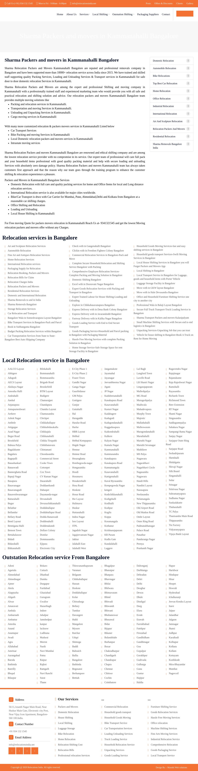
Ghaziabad (45, 592)
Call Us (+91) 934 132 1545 (19, 3)
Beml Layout (14, 521)
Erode (139, 615)
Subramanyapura (177, 493)
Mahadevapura (144, 409)
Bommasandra (47, 378)
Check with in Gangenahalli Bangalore (91, 246)
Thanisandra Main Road (181, 516)
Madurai (44, 637)
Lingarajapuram (144, 387)
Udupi (75, 637)
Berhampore (78, 673)
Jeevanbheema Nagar (114, 382)
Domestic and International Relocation (27, 295)
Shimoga (76, 642)
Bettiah (75, 678)
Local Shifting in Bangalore (150, 270)
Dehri (139, 579)
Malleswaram (143, 427)
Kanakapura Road (113, 400)
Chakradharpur (111, 651)
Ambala (12, 610)
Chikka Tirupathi (48, 440)
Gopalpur (141, 651)
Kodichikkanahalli (113, 494)
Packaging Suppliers (148, 14)
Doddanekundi (47, 485)
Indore (43, 610)
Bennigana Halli (16, 526)
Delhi (139, 583)
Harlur (75, 427)
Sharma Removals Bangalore (22, 304)
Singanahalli (175, 475)
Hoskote (76, 490)
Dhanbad (44, 574)
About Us (71, 14)
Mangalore (77, 624)
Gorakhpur (142, 655)
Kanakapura (110, 458)
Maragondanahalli (146, 431)
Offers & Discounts (163, 3)
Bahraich (76, 651)
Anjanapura (13, 404)
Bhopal (11, 673)
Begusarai (77, 669)
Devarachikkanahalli (50, 503)
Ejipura (43, 543)
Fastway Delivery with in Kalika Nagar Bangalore (97, 318)
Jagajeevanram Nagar (83, 534)
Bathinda (12, 664)
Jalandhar (173, 615)
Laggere (108, 548)
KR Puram (109, 534)
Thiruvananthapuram (82, 565)
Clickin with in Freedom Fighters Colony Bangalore (98, 250)
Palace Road (143, 530)
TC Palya (173, 511)
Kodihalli (109, 503)
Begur (11, 503)
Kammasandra (111, 454)
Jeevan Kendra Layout (180, 601)
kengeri (108, 490)
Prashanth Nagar (145, 548)
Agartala (12, 570)
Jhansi (172, 628)
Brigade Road (47, 382)
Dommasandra (47, 539)
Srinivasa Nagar (177, 489)
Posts (148, 3)
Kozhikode (174, 660)
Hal (74, 413)
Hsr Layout (77, 499)
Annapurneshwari (16, 409)
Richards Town (176, 395)
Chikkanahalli (47, 436)
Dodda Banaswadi (49, 517)
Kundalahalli (110, 543)
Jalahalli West (79, 548)
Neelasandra (143, 494)
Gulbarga (141, 664)
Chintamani (46, 449)
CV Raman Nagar (49, 476)
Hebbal (75, 436)
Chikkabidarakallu (49, 427)
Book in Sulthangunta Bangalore (24, 327)
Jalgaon (172, 619)
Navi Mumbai (47, 651)
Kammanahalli (111, 449)
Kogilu (107, 512)
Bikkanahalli (14, 548)
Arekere (12, 413)
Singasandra (175, 418)
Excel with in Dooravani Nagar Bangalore (93, 284)
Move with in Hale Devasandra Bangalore (157, 292)
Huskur (76, 508)
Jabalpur (44, 615)
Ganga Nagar (78, 387)
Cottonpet (45, 467)
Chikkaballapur (47, 422)
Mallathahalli (143, 422)
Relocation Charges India (20, 282)
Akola (11, 588)
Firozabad (141, 633)
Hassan (75, 583)
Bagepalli (12, 458)
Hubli (75, 619)
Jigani (107, 387)
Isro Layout (78, 521)
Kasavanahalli (111, 404)
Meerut (43, 642)
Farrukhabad (143, 624)
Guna (139, 669)
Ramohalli (174, 387)
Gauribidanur (78, 391)
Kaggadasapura (112, 427)
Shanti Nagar (175, 413)
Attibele (12, 422)
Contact (166, 14)
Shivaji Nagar (176, 466)
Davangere (77, 615)
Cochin (108, 678)
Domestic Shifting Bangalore (86, 279)
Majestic (141, 418)
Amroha (12, 624)
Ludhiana (44, 633)
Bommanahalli (47, 373)
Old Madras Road (145, 512)
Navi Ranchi (46, 673)
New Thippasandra (146, 503)
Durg (139, 606)
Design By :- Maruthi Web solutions (171, 767)
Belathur (12, 508)
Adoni (11, 565)
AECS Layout (15, 382)
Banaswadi (13, 467)
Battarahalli (13, 499)
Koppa (107, 517)
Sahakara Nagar (177, 427)
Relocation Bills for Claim (21, 277)
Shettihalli (174, 457)
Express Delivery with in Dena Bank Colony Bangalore (99, 309)
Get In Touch (184, 13)
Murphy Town (144, 413)
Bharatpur (109, 570)
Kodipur (108, 508)
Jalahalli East (78, 543)
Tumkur (76, 610)
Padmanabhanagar (146, 526)
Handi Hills (142, 481)
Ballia (75, 655)
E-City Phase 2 (79, 373)
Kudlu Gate (110, 539)
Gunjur (75, 404)
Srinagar (173, 484)
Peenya (140, 543)
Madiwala (141, 404)
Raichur (76, 633)
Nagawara (142, 458)
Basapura (12, 481)
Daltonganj (142, 565)
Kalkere (108, 436)
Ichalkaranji (175, 597)
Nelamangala (143, 499)
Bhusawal (109, 619)
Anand (11, 628)
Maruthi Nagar (144, 440)
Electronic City (47, 548)
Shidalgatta (174, 462)
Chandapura (46, 404)
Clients (179, 3)
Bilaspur (12, 678)
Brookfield (13, 440)
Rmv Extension (176, 404)
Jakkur (75, 539)
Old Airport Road (145, 508)
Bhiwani (108, 610)
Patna (42, 655)
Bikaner (108, 633)
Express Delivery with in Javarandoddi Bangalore (97, 314)
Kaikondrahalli (111, 431)
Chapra (108, 664)
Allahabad (13, 646)
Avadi (11, 637)
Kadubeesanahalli (113, 395)
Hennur (76, 449)
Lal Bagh (141, 369)
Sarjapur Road (176, 449)
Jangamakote (110, 369)
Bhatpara (108, 574)
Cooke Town (46, 463)
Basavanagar (14, 485)
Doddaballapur (47, 508)
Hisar (171, 579)
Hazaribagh (45, 606)
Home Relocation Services (21, 259)
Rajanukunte (175, 378)
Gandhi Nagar (79, 382)
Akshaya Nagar (15, 387)
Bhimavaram (110, 592)
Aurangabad (14, 655)
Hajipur (140, 678)
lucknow (44, 628)
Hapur (172, 565)
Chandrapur (110, 660)
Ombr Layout (143, 517)
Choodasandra (47, 454)
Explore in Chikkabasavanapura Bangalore (93, 305)
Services (84, 14)
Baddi (75, 646)
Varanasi (76, 570)
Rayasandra (175, 391)
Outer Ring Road (145, 521)
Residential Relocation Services (23, 291)
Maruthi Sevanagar (146, 445)
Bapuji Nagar (14, 476)
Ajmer (11, 583)
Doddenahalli (46, 521)
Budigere (44, 395)
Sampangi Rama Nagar (180, 431)
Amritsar (12, 651)
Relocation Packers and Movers (23, 286)
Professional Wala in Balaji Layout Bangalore (159, 305)
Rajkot (43, 664)
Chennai (108, 669)
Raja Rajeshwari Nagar (180, 382)
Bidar (107, 624)
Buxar (107, 646)
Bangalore (77, 660)
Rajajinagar (174, 373)
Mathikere (142, 449)
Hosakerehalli (79, 481)
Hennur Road (79, 454)
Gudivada (141, 660)
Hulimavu (77, 503)
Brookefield (46, 387)
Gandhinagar (143, 642)
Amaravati (13, 606)
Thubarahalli (175, 507)
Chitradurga (78, 601)
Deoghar (141, 588)
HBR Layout (78, 431)
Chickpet (44, 418)
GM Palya (77, 395)
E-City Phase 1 (79, 369)
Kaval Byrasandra (113, 481)
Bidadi (11, 539)
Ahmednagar (14, 579)
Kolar (75, 597)
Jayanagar (109, 378)
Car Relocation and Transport (22, 313)
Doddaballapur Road (50, 512)
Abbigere (12, 373)
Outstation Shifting (123, 14)
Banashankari (14, 463)
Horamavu (77, 476)
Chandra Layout (48, 409)
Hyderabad (174, 592)
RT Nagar (174, 409)
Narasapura (142, 490)
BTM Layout (46, 391)
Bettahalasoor (14, 534)
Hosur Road (78, 494)
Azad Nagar (14, 431)
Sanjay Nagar (175, 436)
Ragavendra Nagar (178, 369)
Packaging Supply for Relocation (24, 268)
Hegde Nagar (78, 445)
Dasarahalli (45, 481)
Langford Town (144, 373)
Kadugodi (109, 418)
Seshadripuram (176, 453)
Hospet (172, 583)
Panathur (141, 534)
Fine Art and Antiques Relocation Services (29, 255)
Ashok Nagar (14, 418)
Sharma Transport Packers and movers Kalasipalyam (163, 317)
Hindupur (173, 574)
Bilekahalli (45, 369)
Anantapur (13, 633)
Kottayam (174, 655)
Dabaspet (44, 490)
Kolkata (173, 646)
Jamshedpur (46, 619)
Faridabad (45, 588)
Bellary (76, 606)
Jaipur (172, 610)
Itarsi (171, 606)
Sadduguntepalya (177, 422)
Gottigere (77, 400)
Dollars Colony (47, 530)
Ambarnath (13, 615)
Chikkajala (45, 431)
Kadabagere (110, 413)
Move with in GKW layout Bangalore (155, 288)
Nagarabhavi (143, 463)
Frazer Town (78, 378)
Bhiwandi (109, 606)
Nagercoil (174, 673)
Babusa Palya (14, 445)
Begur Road (14, 436)
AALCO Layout (16, 369)
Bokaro (43, 565)
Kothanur (109, 526)
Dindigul (141, 601)
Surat (42, 678)
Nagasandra (142, 472)
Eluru (139, 610)
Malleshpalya (143, 391)
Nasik (43, 646)
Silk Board (174, 471)
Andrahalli (13, 395)
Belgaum (76, 574)
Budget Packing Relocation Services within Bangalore (35, 331)
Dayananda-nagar (48, 494)
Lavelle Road (143, 378)
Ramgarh (44, 669)
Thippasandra (175, 520)
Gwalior (44, 601)
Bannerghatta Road (17, 472)
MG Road (141, 395)
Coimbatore (110, 682)
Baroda (11, 660)
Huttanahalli (78, 512)
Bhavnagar (109, 579)
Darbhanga (142, 570)
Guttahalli (77, 409)
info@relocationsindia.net (83, 3)
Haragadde (77, 418)
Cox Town (45, 472)
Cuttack (44, 570)
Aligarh (11, 597)
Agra (10, 642)
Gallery (189, 3)
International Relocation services (24, 264)
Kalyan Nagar (111, 440)
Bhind (107, 597)
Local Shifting (101, 14)
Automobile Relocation (19, 250)
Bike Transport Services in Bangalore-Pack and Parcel (34, 322)
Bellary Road (14, 517)
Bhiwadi (108, 601)
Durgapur (44, 583)
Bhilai (107, 583)
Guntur (140, 673)
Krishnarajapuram (113, 530)
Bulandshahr (110, 637)
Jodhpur (173, 633)
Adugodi (12, 378)
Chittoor (108, 673)
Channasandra (47, 413)
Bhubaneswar (111, 615)
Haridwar (173, 570)
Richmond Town (177, 400)
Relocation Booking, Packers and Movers (28, 273)
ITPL (74, 526)
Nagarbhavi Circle (146, 467)
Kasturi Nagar (111, 409)
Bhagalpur (109, 565)
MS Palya (141, 454)
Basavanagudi (15, 490)
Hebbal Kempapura (82, 440)
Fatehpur (141, 628)
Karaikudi (174, 637)
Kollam (172, 651)
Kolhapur (173, 642)
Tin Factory (175, 525)
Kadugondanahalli (113, 422)
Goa (139, 646)
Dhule (140, 597)
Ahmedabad (14, 574)
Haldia (140, 682)
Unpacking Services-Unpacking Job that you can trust (163, 330)
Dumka (43, 579)
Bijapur (108, 628)
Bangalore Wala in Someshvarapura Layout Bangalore (35, 318)
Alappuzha (13, 592)
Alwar (11, 601)
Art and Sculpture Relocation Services (27, 246)
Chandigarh (110, 655)
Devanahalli (46, 499)
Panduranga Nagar (146, 539)
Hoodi (75, 472)
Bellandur (12, 512)
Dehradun (141, 574)
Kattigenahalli (111, 476)
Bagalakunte (14, 449)
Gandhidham (143, 637)
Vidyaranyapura (177, 529)
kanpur (43, 624)
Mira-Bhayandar (177, 664)
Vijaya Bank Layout (179, 534)
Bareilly (12, 669)
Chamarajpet (46, 400)
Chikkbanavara (47, 445)
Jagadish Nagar (79, 530)
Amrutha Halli (15, 391)
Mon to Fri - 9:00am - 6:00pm (51, 3)
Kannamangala (111, 467)
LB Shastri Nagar (145, 382)
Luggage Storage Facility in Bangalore (156, 283)
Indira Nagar (78, 517)
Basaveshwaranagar (17, 494)
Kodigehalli (110, 499)
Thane (43, 682)
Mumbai (173, 669)
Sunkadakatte (175, 502)
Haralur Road (79, 422)
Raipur (43, 660)
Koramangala (111, 521)
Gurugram (45, 597)
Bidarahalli (13, 543)
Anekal (11, 400)
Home (60, 14)
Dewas (140, 592)
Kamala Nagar (111, 445)
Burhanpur (109, 642)
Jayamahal (109, 373)
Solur (171, 480)
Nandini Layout (144, 485)
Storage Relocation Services (22, 309)
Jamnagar (173, 624)
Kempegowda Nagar (114, 485)
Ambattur (12, 619)
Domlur (44, 534)
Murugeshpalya (144, 400)
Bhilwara (109, 588)
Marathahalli (143, 436)
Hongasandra (78, 467)
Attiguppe (13, 427)
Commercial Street (49, 458)
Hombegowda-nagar (82, 463)
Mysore (76, 628)
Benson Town (14, 530)
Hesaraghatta (78, 458)
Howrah (173, 588)
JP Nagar (108, 391)
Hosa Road (77, 485)
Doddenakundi (47, 526)
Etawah (140, 619)
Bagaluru (12, 454)
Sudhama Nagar (177, 498)
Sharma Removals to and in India (24, 300)
